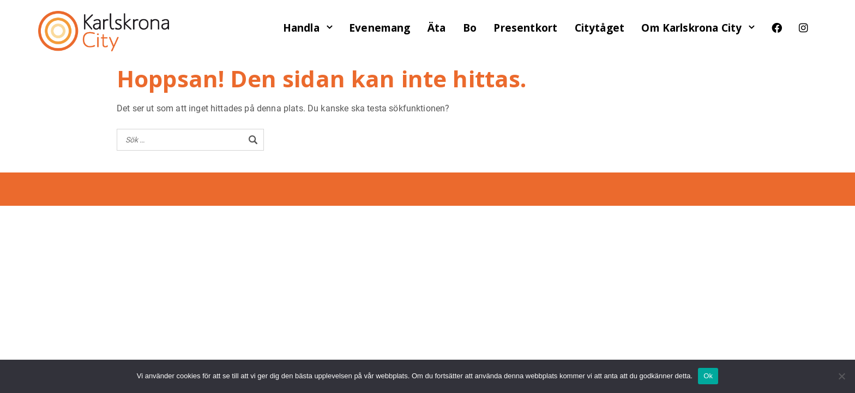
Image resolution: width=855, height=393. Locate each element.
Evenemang (379, 28)
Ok (708, 376)
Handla (301, 28)
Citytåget (599, 28)
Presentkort (525, 28)
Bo (470, 28)
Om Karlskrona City (691, 28)
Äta (436, 28)
